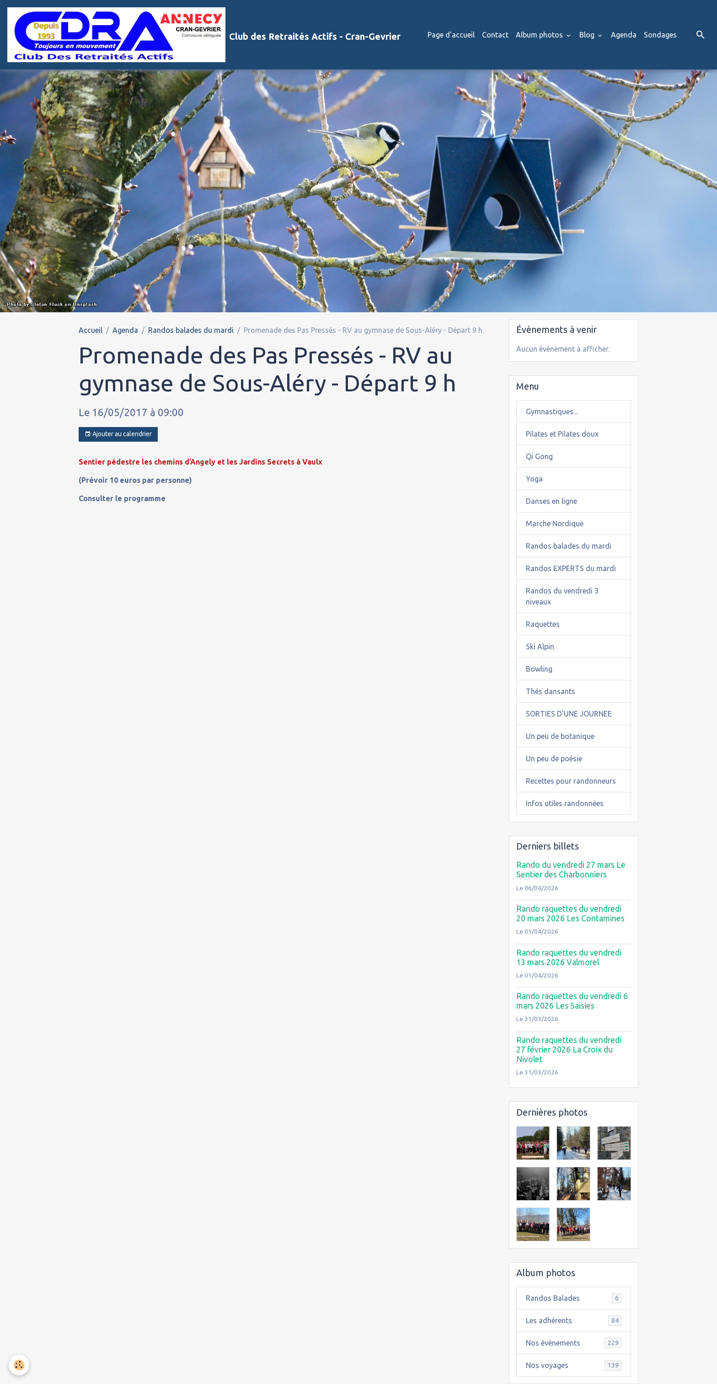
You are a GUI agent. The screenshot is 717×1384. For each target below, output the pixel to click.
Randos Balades (574, 1298)
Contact (495, 35)
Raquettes (543, 624)
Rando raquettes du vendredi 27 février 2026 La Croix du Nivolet (568, 1049)
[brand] (204, 34)
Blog (587, 35)
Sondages (660, 35)
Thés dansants (550, 691)
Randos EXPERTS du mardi (571, 568)
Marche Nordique (554, 523)
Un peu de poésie (554, 758)
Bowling (539, 669)
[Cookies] (19, 1365)
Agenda (624, 35)
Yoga (534, 479)
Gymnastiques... (552, 411)
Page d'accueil (451, 35)
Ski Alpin (540, 646)
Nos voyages (574, 1365)
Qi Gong (539, 456)
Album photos (540, 35)
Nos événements (574, 1343)
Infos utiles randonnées (565, 803)
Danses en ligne (551, 501)
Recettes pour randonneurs (571, 781)
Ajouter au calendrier (118, 434)
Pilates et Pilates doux (562, 434)
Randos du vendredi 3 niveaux (562, 596)
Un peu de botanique (560, 736)
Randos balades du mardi (191, 330)
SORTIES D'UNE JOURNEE (569, 714)
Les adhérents (574, 1320)
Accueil (90, 330)
